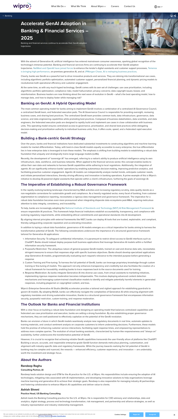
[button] (171, 15)
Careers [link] (115, 6)
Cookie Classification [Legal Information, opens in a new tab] (59, 416)
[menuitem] (158, 7)
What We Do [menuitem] (58, 6)
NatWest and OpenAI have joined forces (53, 68)
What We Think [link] (78, 6)
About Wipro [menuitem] (98, 6)
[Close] (174, 415)
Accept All (152, 415)
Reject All (136, 415)
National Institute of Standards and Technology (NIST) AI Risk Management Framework (108, 208)
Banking (8, 15)
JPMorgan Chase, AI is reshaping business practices (111, 71)
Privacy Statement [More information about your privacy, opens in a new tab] (45, 416)
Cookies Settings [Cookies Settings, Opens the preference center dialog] (120, 415)
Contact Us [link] (129, 6)
